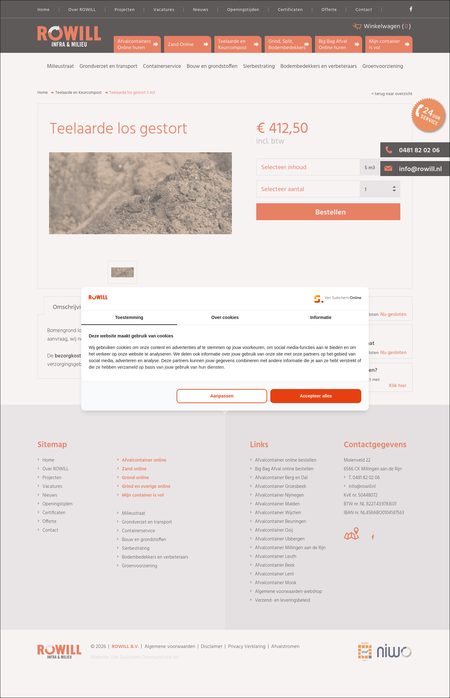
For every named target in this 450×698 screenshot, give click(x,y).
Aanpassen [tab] (222, 395)
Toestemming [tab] (129, 317)
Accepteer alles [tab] (316, 395)
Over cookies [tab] (225, 317)
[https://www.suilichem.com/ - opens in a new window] (337, 299)
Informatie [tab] (321, 317)
